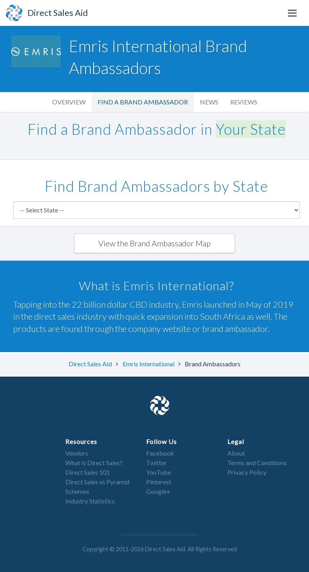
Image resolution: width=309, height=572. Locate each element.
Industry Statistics (90, 501)
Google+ (158, 491)
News (209, 102)
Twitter (156, 462)
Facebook (160, 453)
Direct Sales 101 (87, 472)
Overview (69, 102)
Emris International (149, 364)
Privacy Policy (246, 472)
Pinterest (158, 482)
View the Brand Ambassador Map (154, 243)
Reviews (243, 102)
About (236, 453)
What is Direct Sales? (94, 462)
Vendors (76, 453)
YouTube (158, 472)
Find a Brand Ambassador (143, 102)
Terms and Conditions (257, 462)
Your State (251, 129)
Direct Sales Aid (90, 364)
